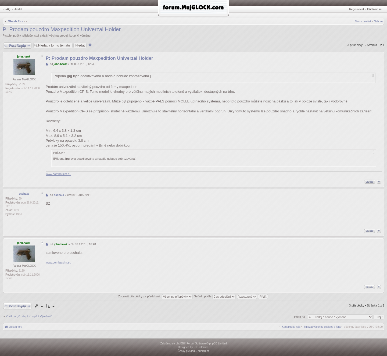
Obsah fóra (15, 21)
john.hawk (23, 56)
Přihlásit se (374, 9)
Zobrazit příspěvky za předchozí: (155, 296)
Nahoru (378, 21)
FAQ (7, 9)
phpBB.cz (203, 351)
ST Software (201, 347)
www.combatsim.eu (58, 174)
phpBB (180, 343)
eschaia (24, 193)
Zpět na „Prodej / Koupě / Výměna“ (29, 316)
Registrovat (356, 9)
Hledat (18, 9)
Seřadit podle (215, 296)
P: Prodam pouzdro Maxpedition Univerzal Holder (62, 29)
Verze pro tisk (363, 21)
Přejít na (300, 316)
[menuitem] (322, 326)
